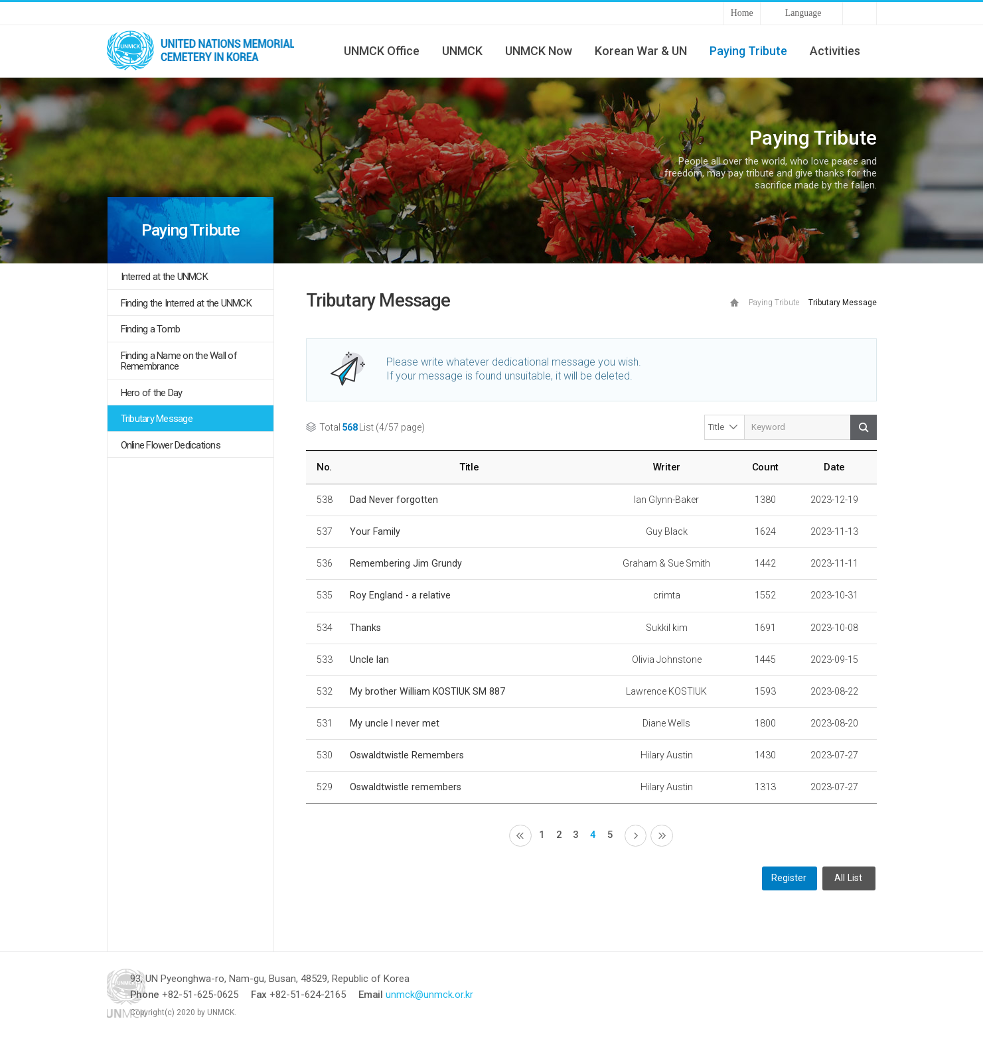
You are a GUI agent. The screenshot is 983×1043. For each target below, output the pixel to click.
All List (848, 879)
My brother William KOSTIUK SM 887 (427, 691)
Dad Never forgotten (394, 499)
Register (788, 879)
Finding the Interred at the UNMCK (186, 303)
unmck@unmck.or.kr (476, 996)
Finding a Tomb (151, 329)
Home (742, 13)
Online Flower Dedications (170, 445)
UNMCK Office (381, 51)
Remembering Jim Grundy (406, 563)
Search (863, 427)
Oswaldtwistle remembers (405, 787)
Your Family (375, 531)
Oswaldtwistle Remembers (407, 755)
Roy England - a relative (400, 595)
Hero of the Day (152, 393)
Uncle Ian (369, 659)
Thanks (365, 627)
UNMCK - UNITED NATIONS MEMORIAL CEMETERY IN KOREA (206, 51)
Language (803, 13)
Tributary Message (156, 419)
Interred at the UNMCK (164, 277)
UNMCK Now (538, 51)
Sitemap (859, 13)
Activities (835, 51)
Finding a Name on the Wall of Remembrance (179, 361)
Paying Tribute (748, 51)
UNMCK (462, 51)
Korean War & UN (641, 51)
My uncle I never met (394, 723)
